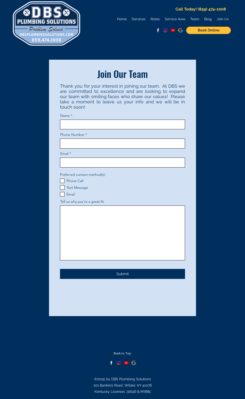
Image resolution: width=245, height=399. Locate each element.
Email (64, 153)
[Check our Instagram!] (118, 362)
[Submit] (122, 274)
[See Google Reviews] (180, 30)
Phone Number (72, 134)
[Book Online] (208, 30)
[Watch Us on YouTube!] (173, 30)
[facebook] (158, 30)
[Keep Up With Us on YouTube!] (126, 362)
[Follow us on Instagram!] (165, 30)
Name (65, 115)
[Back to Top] (122, 353)
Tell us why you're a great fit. (82, 201)
